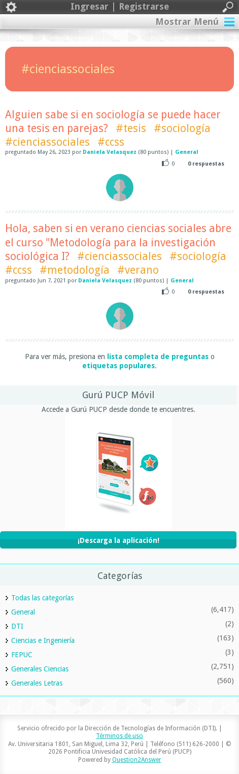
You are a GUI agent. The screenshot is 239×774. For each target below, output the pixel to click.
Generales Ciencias (40, 669)
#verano (138, 270)
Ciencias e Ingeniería (43, 640)
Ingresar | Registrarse (119, 7)
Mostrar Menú (187, 21)
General (186, 152)
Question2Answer (136, 759)
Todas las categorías (42, 598)
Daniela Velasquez (109, 152)
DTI (17, 626)
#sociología (182, 128)
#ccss (110, 142)
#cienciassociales (47, 142)
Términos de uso (119, 735)
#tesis (131, 128)
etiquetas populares (118, 366)
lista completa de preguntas (158, 356)
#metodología (75, 270)
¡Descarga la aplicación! (118, 540)
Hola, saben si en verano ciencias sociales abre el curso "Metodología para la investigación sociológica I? (118, 242)
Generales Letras (36, 683)
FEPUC (21, 655)
